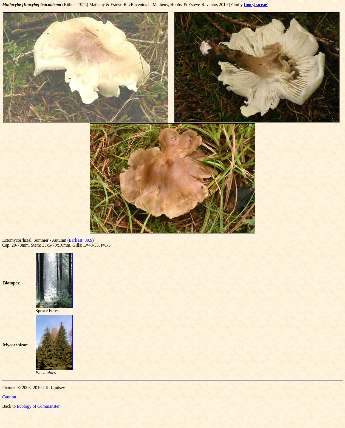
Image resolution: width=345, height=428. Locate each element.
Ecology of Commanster (38, 406)
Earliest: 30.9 (80, 240)
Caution (9, 397)
